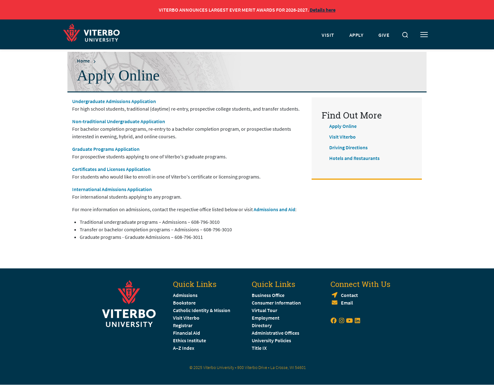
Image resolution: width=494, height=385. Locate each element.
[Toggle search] (405, 35)
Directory (262, 325)
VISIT (328, 35)
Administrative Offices (275, 333)
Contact (349, 295)
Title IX (259, 348)
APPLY (356, 35)
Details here (323, 10)
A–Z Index (183, 348)
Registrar (182, 325)
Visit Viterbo (342, 137)
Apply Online (343, 126)
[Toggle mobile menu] (424, 35)
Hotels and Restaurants (354, 158)
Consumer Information (276, 303)
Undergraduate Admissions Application (114, 101)
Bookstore (184, 303)
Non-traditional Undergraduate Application (118, 121)
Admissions (185, 295)
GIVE (383, 35)
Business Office (268, 295)
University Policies (271, 340)
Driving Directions (348, 147)
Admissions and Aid (274, 209)
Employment (265, 318)
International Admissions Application (112, 189)
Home (83, 61)
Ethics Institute (189, 340)
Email (347, 303)
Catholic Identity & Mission (201, 310)
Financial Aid (186, 333)
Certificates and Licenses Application (111, 169)
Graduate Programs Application (106, 149)
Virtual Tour (264, 310)
